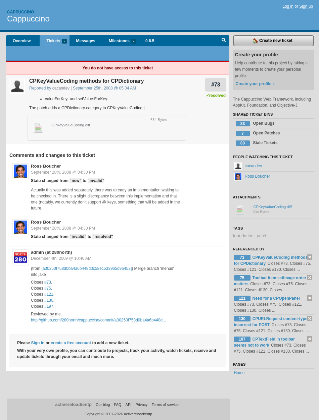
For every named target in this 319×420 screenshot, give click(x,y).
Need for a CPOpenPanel (276, 298)
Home (239, 372)
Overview (22, 41)
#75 (47, 288)
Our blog (103, 405)
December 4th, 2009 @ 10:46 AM (61, 258)
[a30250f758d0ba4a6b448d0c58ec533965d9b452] (86, 268)
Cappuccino (20, 12)
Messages (85, 41)
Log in (287, 6)
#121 (48, 294)
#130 (48, 300)
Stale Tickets (257, 143)
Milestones (119, 41)
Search (223, 41)
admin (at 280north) (51, 252)
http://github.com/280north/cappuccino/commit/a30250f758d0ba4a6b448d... (98, 320)
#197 (48, 306)
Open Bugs (255, 123)
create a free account (71, 343)
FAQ (117, 405)
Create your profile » (255, 83)
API (129, 405)
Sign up (306, 6)
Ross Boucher (46, 166)
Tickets (53, 41)
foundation (243, 235)
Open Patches (258, 133)
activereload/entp (73, 404)
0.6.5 (149, 41)
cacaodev (61, 88)
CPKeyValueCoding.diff (71, 125)
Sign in (37, 343)
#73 (215, 84)
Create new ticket (272, 41)
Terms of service (165, 405)
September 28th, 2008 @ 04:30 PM (63, 172)
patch (262, 235)
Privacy (141, 405)
